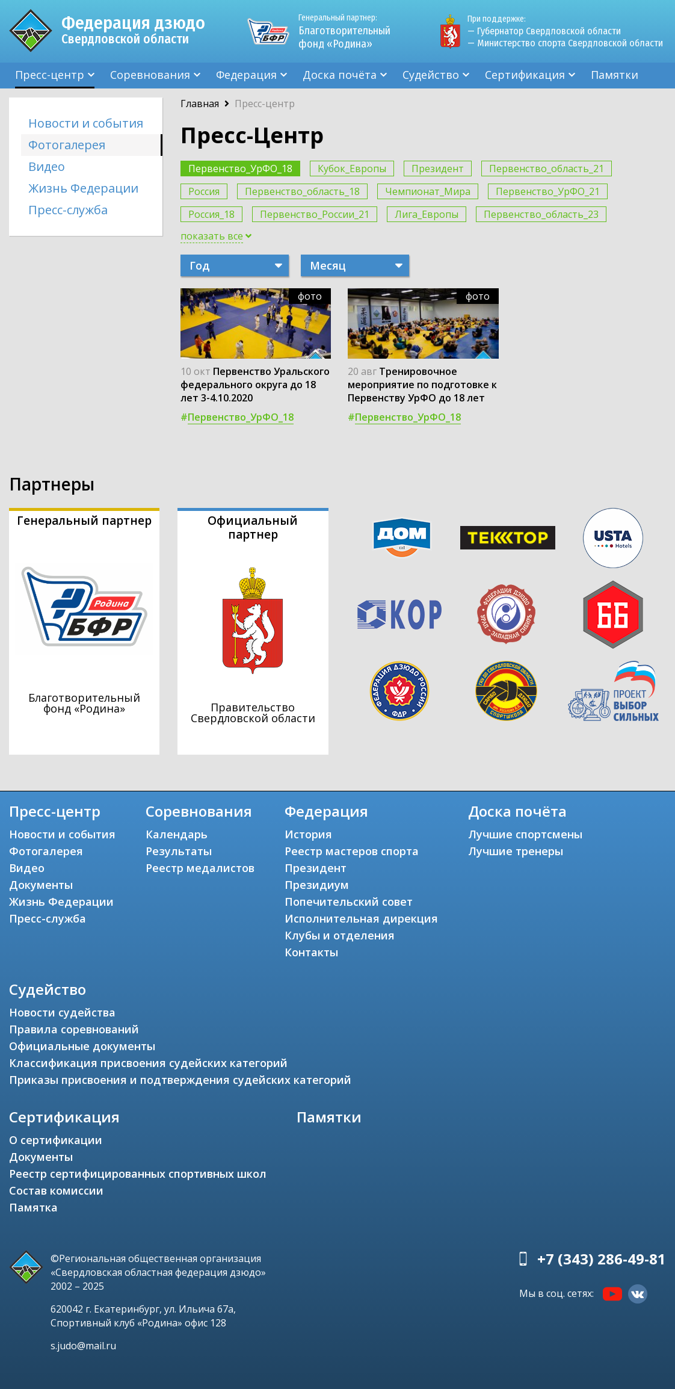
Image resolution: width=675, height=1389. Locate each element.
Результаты (179, 851)
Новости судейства (62, 1012)
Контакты (311, 952)
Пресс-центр (49, 74)
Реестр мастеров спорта (352, 851)
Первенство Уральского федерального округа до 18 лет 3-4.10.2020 (255, 384)
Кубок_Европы (352, 168)
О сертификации (55, 1140)
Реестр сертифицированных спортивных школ (138, 1173)
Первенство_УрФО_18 (240, 168)
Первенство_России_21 (314, 214)
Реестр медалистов (200, 868)
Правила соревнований (74, 1029)
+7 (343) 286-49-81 (601, 1259)
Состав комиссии (56, 1190)
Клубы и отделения (340, 935)
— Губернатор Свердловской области (544, 31)
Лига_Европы (426, 214)
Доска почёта (340, 74)
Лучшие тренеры (515, 851)
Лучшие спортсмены (525, 834)
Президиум (317, 884)
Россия (204, 191)
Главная (199, 103)
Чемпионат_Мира (427, 191)
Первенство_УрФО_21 (548, 191)
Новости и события (85, 123)
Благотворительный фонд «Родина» (349, 31)
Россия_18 (211, 214)
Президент (437, 168)
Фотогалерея (66, 145)
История (308, 834)
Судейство (430, 74)
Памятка (33, 1207)
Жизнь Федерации (83, 188)
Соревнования (150, 74)
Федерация (246, 74)
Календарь (177, 834)
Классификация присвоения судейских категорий (148, 1063)
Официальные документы (82, 1046)
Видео (46, 166)
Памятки (614, 74)
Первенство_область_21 (546, 168)
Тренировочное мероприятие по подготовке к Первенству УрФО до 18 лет (422, 384)
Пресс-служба (68, 210)
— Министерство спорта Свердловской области (565, 43)
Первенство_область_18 (302, 191)
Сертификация (525, 74)
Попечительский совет (349, 901)
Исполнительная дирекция (361, 918)
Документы (41, 884)
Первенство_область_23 (541, 214)
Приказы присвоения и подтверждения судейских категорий (180, 1079)
